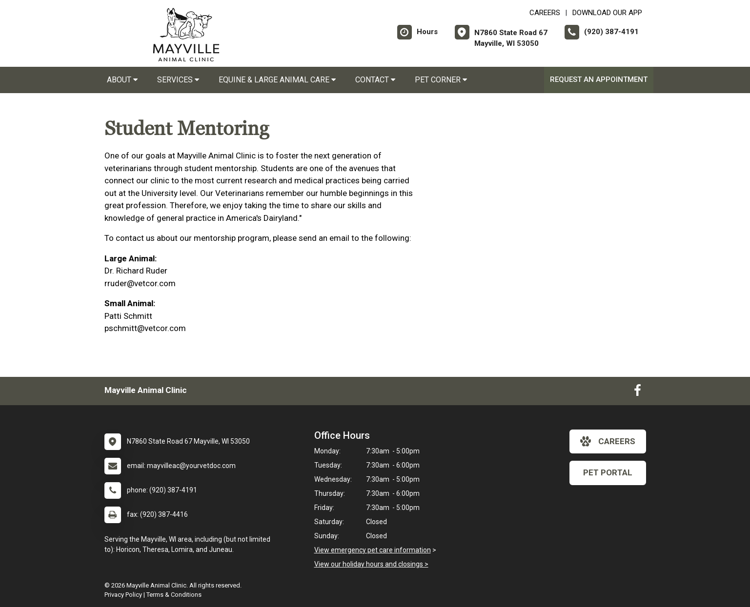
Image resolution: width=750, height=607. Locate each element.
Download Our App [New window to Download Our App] (607, 12)
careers (607, 441)
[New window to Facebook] (637, 392)
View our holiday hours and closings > (371, 564)
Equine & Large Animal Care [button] (277, 79)
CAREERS (544, 12)
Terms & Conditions (174, 594)
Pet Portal (607, 472)
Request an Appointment (599, 79)
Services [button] (178, 79)
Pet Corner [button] (441, 79)
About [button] (122, 79)
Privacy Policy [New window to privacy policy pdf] (123, 594)
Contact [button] (375, 79)
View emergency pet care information (372, 550)
